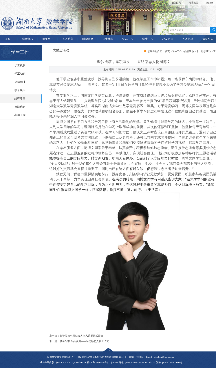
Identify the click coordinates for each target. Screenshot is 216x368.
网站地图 (193, 2)
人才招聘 (187, 38)
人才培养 (67, 38)
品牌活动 (189, 51)
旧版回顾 (176, 2)
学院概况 (27, 38)
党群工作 (127, 38)
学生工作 (147, 38)
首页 (167, 51)
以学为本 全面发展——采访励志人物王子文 (84, 341)
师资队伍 (47, 38)
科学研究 (87, 38)
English (209, 2)
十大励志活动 (203, 51)
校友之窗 (167, 38)
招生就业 (107, 38)
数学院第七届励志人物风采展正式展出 (81, 335)
